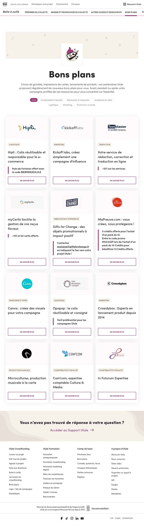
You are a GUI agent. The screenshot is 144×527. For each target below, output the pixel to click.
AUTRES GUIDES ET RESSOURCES (106, 12)
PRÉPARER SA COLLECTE (36, 12)
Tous (34, 100)
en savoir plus (27, 180)
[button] (42, 4)
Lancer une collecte (19, 4)
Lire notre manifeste (100, 508)
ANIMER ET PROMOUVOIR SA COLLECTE (69, 12)
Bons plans (131, 12)
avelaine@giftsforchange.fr (73, 246)
